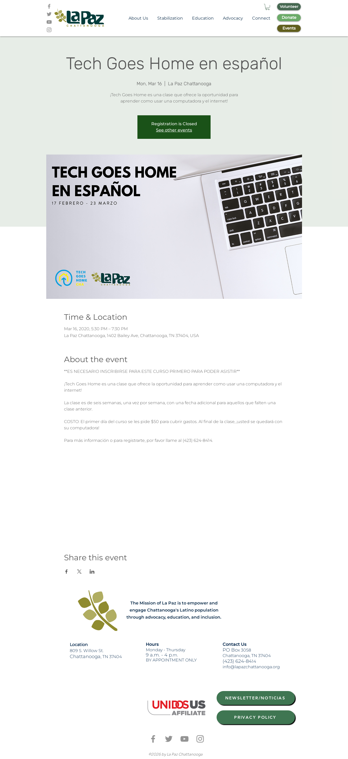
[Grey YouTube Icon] (49, 22)
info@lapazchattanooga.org (251, 666)
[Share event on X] (79, 571)
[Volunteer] (289, 6)
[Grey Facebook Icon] (49, 6)
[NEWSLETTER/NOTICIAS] (256, 698)
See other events (174, 130)
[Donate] (289, 17)
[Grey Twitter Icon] (49, 14)
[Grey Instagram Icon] (49, 30)
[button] (267, 7)
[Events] (289, 28)
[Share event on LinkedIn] (92, 571)
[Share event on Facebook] (66, 571)
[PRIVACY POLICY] (256, 717)
